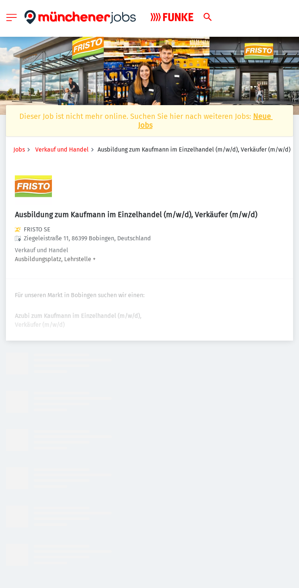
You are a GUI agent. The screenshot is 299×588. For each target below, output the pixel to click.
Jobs (19, 149)
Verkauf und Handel (62, 149)
